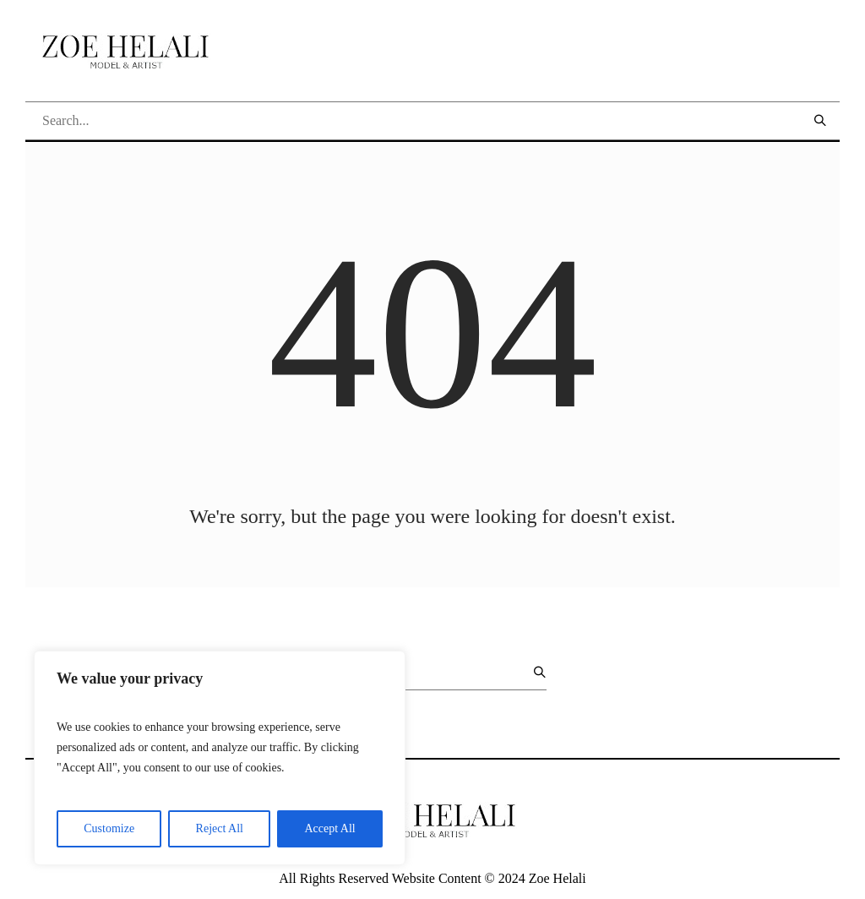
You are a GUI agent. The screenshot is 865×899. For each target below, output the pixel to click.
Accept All (329, 828)
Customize (109, 828)
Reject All (219, 828)
